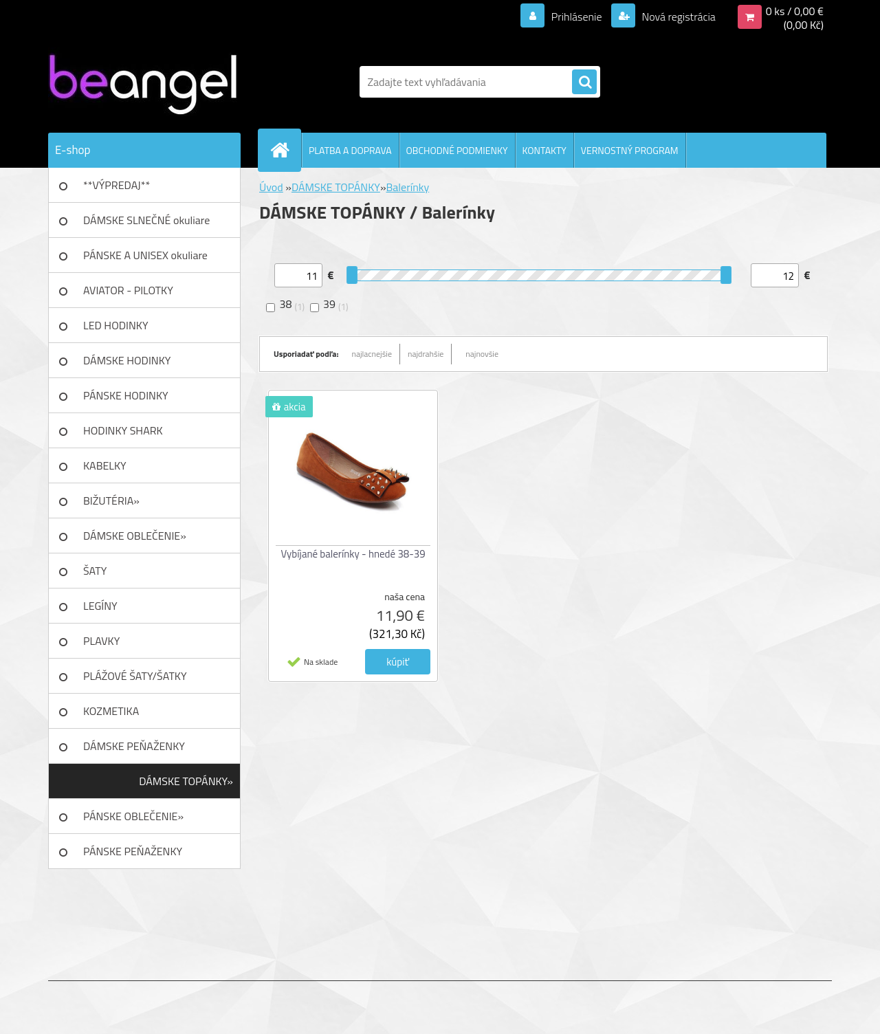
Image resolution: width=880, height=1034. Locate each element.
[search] (584, 82)
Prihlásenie (576, 16)
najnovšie (481, 353)
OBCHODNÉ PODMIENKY (457, 150)
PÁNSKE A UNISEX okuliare (145, 255)
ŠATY (95, 570)
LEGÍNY (100, 605)
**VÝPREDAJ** (116, 185)
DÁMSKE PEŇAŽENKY (134, 746)
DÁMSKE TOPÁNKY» (186, 781)
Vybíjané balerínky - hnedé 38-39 (352, 554)
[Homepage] (285, 150)
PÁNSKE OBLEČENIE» (133, 816)
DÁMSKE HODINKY (126, 360)
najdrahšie (425, 353)
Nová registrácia (677, 16)
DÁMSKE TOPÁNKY (336, 187)
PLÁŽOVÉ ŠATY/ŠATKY (135, 676)
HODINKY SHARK (123, 430)
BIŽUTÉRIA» (111, 500)
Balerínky (408, 187)
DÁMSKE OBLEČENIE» (134, 535)
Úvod (271, 187)
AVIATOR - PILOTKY (128, 290)
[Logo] (142, 81)
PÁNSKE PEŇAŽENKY (132, 851)
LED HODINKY (115, 325)
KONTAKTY (544, 150)
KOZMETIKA (111, 711)
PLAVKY (101, 640)
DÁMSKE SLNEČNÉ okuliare (146, 220)
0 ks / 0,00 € (795, 11)
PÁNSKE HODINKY (125, 395)
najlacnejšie (372, 353)
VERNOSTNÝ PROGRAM (630, 150)
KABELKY (104, 465)
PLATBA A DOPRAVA (350, 150)
